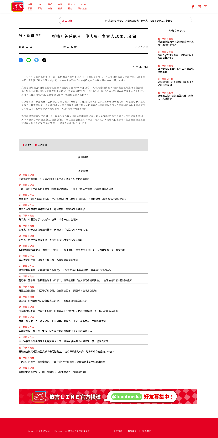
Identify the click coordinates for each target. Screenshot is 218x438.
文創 (40, 4)
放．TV (71, 4)
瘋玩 (60, 4)
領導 (40, 8)
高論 (50, 8)
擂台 (70, 8)
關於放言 (82, 8)
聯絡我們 (146, 430)
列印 (145, 67)
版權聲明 (132, 430)
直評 (60, 8)
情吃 (50, 4)
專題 (30, 4)
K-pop (84, 4)
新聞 (30, 8)
